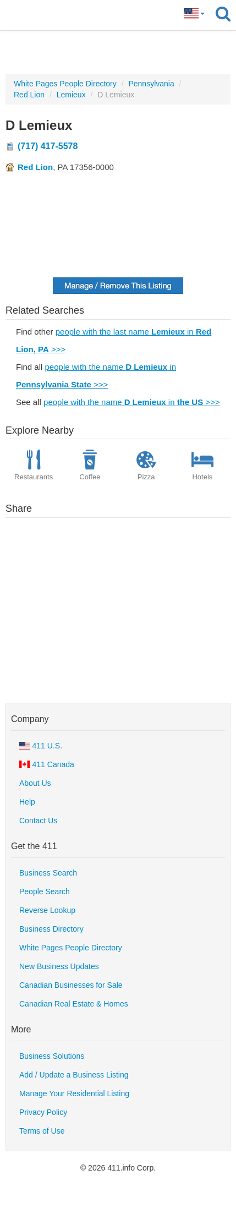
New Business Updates (59, 966)
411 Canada (46, 764)
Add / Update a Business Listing (73, 1074)
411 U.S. (40, 745)
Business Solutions (51, 1056)
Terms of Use (41, 1130)
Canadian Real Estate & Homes (73, 1003)
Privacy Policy (43, 1112)
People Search (44, 891)
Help (27, 801)
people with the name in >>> (131, 402)
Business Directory (51, 929)
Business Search (48, 872)
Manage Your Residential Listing (74, 1093)
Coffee (90, 467)
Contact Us (38, 820)
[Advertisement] (118, 52)
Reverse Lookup (47, 910)
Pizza (146, 467)
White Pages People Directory (70, 947)
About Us (35, 783)
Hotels (202, 467)
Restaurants (34, 467)
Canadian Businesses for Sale (71, 985)
